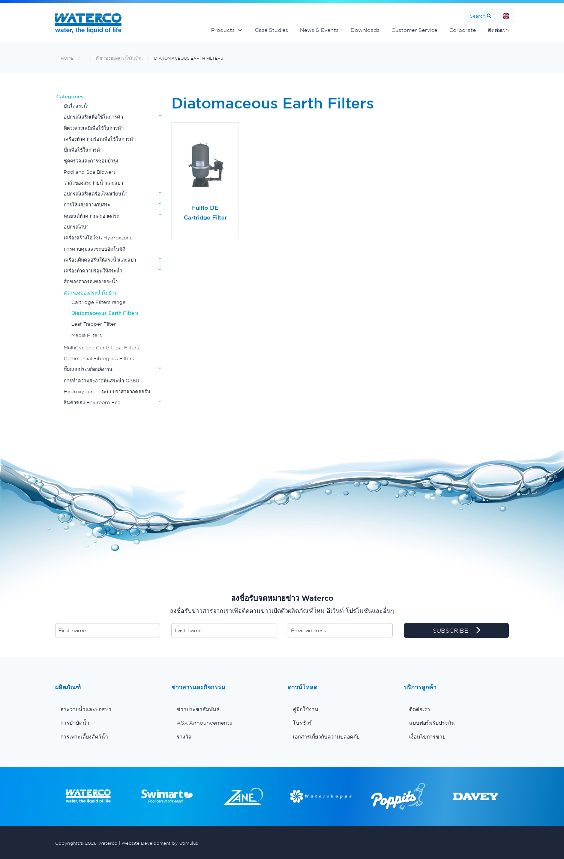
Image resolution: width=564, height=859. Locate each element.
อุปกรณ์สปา (76, 227)
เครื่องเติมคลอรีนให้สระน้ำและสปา (100, 260)
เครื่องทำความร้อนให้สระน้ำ (93, 271)
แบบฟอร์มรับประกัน (432, 723)
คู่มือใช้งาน (305, 709)
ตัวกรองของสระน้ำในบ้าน (119, 58)
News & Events (319, 30)
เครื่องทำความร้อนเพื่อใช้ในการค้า (100, 139)
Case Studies (271, 30)
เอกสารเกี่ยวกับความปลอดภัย (326, 737)
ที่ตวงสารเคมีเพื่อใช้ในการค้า (94, 128)
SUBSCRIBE (456, 631)
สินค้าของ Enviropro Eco (92, 402)
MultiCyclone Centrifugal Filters (101, 348)
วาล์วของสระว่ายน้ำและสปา (93, 183)
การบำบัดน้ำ (74, 723)
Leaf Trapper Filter (93, 324)
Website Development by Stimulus (160, 843)
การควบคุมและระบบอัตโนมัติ (94, 249)
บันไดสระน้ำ (77, 106)
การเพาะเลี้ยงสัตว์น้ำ (84, 737)
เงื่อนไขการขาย (427, 737)
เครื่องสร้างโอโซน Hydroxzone (98, 238)
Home (506, 16)
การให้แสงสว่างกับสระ (87, 205)
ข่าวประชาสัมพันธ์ (198, 709)
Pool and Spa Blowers (90, 172)
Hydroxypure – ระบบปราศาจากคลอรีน (107, 391)
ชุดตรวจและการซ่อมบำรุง (91, 161)
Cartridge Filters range (98, 302)
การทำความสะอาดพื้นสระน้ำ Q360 (101, 381)
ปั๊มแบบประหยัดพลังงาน (88, 369)
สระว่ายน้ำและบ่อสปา (85, 709)
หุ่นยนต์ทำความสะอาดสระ (91, 216)
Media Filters (86, 335)
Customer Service (414, 30)
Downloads (365, 30)
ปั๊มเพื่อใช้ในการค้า (83, 150)
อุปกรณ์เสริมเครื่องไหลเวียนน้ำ (96, 194)
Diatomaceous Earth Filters (188, 58)
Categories (70, 96)
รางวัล (184, 737)
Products (223, 30)
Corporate (462, 30)
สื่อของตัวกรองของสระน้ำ (91, 281)
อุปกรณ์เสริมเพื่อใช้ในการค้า (93, 117)
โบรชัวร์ (302, 723)
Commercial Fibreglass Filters (99, 358)
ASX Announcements (204, 723)
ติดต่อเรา (498, 30)
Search (477, 16)
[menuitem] (107, 709)
